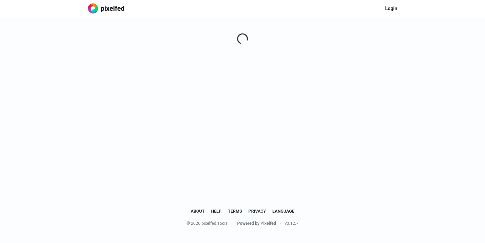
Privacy (257, 211)
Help (216, 211)
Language (283, 211)
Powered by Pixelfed (256, 223)
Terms (235, 211)
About (197, 211)
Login (391, 8)
